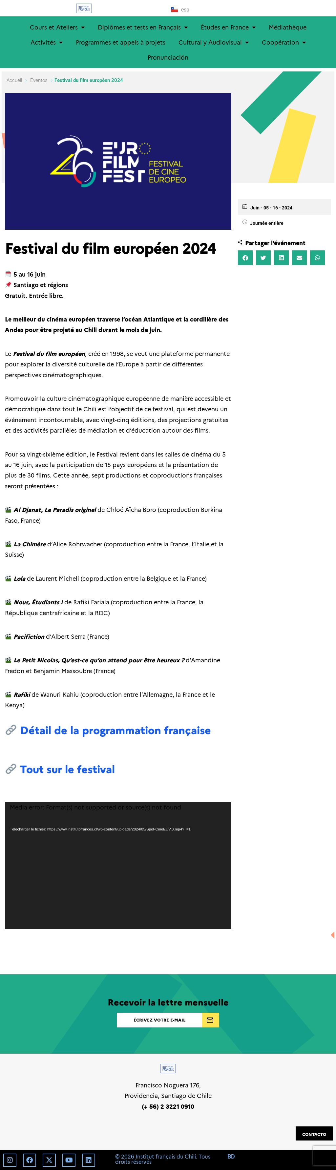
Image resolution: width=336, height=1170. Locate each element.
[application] (118, 865)
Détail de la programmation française (115, 729)
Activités (47, 42)
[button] (245, 257)
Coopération (284, 42)
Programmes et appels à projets (120, 42)
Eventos (39, 80)
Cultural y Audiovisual (213, 42)
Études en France (228, 27)
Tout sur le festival (67, 768)
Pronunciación (168, 57)
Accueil (15, 80)
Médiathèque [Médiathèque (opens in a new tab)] (287, 27)
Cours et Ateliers (57, 27)
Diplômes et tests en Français (143, 27)
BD (231, 1156)
